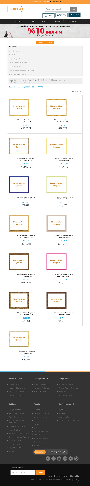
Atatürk (37, 435)
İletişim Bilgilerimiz (17, 388)
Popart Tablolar (15, 430)
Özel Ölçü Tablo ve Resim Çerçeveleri (22, 70)
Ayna (61, 410)
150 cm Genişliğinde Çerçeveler (54, 80)
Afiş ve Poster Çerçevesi (68, 388)
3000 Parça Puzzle (41, 442)
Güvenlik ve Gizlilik (17, 395)
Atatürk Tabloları (16, 417)
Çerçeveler (18, 21)
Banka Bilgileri (40, 392)
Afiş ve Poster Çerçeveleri (18, 63)
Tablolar (32, 21)
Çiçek (36, 428)
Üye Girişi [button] (61, 15)
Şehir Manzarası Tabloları (19, 433)
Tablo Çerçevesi (65, 395)
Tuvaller (62, 413)
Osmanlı (37, 410)
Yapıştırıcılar (64, 417)
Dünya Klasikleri (41, 417)
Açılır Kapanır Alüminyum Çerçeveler (21, 74)
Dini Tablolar (14, 444)
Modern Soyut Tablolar (18, 426)
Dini (36, 420)
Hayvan (37, 424)
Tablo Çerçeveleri (15, 66)
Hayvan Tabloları (16, 448)
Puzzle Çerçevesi (66, 384)
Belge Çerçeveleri (15, 59)
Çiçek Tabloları (15, 441)
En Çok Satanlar (14, 51)
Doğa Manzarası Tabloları (19, 437)
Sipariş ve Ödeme (41, 384)
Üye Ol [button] (48, 16)
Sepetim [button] (75, 15)
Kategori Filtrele (45, 42)
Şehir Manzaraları (41, 413)
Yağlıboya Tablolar (16, 413)
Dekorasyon (71, 21)
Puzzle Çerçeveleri (15, 55)
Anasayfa (12, 80)
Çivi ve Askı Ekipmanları (69, 420)
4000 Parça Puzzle (42, 438)
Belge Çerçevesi (65, 392)
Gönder (41, 472)
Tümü (11, 451)
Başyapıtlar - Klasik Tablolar (17, 422)
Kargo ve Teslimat (41, 388)
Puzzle (45, 21)
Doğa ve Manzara (41, 431)
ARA (73, 9)
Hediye (57, 21)
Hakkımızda (14, 384)
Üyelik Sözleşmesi (16, 392)
